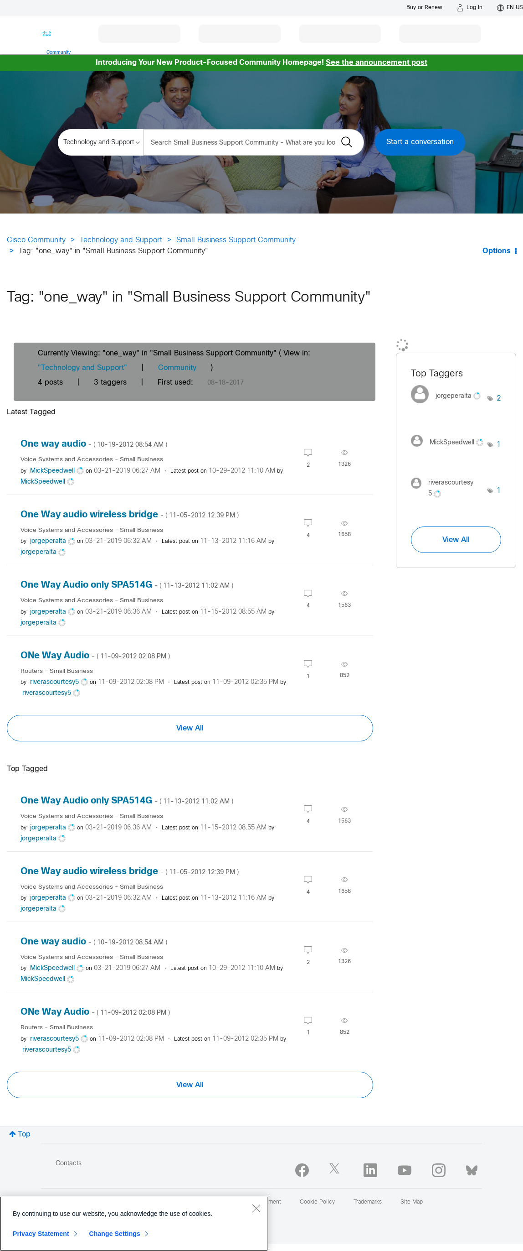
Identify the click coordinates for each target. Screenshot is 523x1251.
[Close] (256, 1208)
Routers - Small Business (57, 671)
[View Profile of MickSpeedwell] (52, 471)
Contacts (69, 1164)
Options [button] (496, 251)
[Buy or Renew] (424, 7)
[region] (134, 1223)
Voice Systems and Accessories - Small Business (92, 460)
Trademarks (368, 1202)
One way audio (94, 444)
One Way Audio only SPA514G (127, 585)
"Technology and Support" (82, 368)
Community (177, 368)
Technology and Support (121, 240)
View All (190, 728)
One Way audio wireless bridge (130, 515)
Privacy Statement (41, 1233)
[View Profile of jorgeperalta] (48, 541)
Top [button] (24, 1134)
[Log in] (469, 8)
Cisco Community (36, 240)
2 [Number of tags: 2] (499, 398)
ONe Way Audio (95, 656)
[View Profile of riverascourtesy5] (54, 682)
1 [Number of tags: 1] (499, 444)
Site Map (411, 1202)
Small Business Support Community (236, 240)
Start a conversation (420, 142)
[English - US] (510, 8)
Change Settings (114, 1233)
